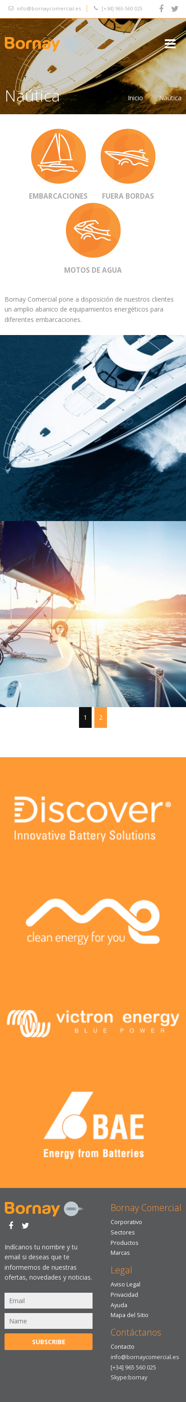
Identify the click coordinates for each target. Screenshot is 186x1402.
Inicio (135, 97)
